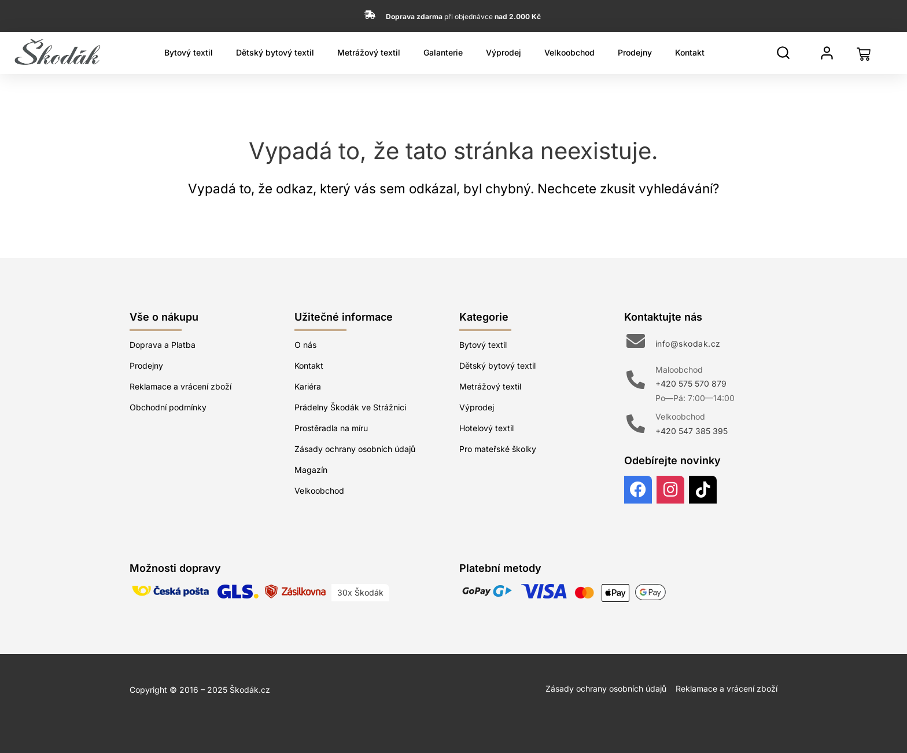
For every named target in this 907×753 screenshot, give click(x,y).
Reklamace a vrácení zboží (180, 386)
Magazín (310, 470)
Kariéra (307, 386)
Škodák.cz (250, 690)
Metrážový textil (368, 52)
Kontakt (690, 52)
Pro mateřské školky (497, 449)
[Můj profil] (827, 53)
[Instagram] (670, 490)
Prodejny (635, 52)
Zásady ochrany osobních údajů (354, 449)
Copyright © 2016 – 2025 (180, 690)
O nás (305, 345)
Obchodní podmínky (168, 407)
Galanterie (443, 52)
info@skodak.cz (688, 343)
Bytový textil (188, 52)
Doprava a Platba (163, 345)
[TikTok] (703, 490)
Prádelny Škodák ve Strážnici (350, 407)
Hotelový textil (486, 428)
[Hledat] (783, 52)
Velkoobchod (569, 52)
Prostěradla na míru (331, 428)
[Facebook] (638, 490)
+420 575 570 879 (691, 383)
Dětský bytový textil (275, 52)
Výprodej (503, 52)
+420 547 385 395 (691, 431)
